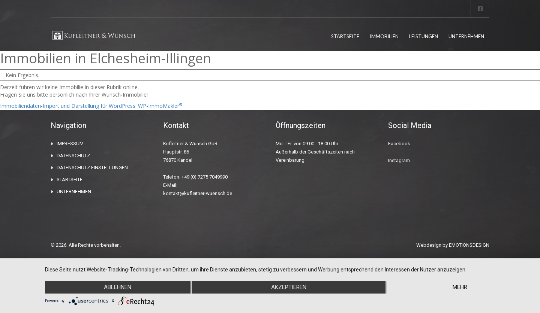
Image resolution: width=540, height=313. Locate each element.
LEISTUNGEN (423, 36)
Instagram (399, 160)
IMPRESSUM (70, 143)
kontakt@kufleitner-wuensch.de (197, 193)
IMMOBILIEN (384, 36)
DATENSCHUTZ (73, 155)
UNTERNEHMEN (466, 36)
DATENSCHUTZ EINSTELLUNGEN (92, 167)
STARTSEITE (345, 36)
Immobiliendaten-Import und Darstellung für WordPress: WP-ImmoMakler (91, 105)
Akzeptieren (288, 287)
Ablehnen (117, 287)
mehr (460, 287)
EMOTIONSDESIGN (469, 245)
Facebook (399, 143)
